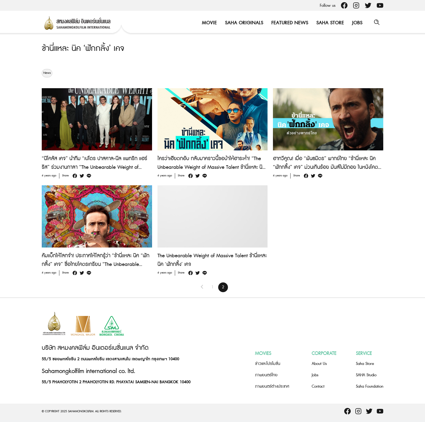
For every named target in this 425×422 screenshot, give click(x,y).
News (47, 73)
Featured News (289, 23)
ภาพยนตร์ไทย (266, 375)
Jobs (356, 23)
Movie (208, 23)
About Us (319, 364)
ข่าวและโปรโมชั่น (267, 364)
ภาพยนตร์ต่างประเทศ (272, 386)
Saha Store (329, 23)
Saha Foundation (369, 386)
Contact (318, 386)
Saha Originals (243, 23)
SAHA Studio (366, 375)
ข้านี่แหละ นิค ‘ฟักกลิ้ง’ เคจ (84, 48)
